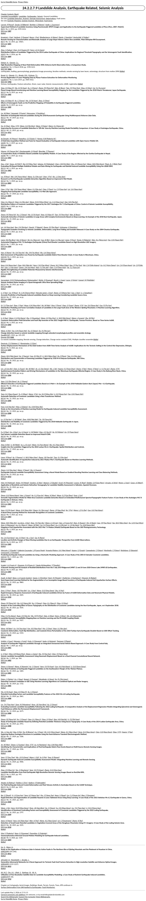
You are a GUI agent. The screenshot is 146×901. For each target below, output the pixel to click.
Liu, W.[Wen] (5, 113)
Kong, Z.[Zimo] (60, 616)
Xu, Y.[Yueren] (24, 356)
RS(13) (3, 232)
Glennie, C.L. (14, 63)
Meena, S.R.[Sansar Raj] (10, 151)
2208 (9, 413)
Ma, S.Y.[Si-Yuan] (21, 88)
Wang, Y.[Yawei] (23, 470)
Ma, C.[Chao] (47, 629)
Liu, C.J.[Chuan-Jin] (74, 795)
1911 (9, 132)
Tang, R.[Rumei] (53, 757)
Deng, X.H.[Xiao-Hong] (86, 732)
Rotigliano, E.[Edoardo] (129, 550)
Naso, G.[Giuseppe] (22, 833)
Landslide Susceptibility (9, 16)
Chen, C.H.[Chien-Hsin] (58, 267)
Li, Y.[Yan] (4, 654)
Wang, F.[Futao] (42, 126)
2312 (9, 635)
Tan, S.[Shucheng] (22, 770)
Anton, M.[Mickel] (22, 483)
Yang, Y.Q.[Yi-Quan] (36, 770)
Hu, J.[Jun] (30, 538)
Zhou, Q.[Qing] (86, 88)
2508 (9, 802)
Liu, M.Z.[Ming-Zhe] (46, 394)
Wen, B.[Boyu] (60, 88)
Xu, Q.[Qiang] (33, 331)
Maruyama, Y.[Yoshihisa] (36, 113)
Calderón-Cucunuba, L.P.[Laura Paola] (31, 550)
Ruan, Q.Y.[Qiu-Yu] (23, 616)
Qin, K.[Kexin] (91, 523)
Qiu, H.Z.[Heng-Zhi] (24, 603)
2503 (9, 776)
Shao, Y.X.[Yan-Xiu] (37, 523)
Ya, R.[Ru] (43, 757)
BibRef (3, 33)
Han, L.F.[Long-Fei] (66, 523)
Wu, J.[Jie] (53, 369)
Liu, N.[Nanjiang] (40, 745)
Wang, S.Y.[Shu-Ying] (48, 318)
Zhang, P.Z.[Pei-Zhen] (51, 227)
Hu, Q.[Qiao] (5, 126)
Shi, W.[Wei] (45, 305)
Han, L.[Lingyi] (25, 495)
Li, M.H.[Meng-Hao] (93, 808)
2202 (9, 325)
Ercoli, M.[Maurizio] (66, 483)
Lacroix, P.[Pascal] (7, 25)
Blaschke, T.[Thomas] (46, 151)
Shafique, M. (26, 872)
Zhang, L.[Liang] (32, 654)
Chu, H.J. (11, 872)
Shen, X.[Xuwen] (80, 523)
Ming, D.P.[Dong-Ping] (17, 654)
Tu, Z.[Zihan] (23, 394)
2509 (9, 814)
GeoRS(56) (5, 67)
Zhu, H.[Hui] (59, 591)
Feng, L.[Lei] (78, 495)
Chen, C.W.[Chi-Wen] (62, 164)
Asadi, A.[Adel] (6, 578)
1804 (9, 69)
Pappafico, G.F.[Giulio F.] (27, 139)
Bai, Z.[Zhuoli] (6, 795)
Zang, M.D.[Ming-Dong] (20, 808)
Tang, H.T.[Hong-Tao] (32, 795)
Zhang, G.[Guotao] (18, 745)
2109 (9, 299)
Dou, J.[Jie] (5, 164)
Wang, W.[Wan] (7, 629)
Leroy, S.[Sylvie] (71, 280)
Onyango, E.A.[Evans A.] (26, 565)
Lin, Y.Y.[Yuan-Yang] (71, 432)
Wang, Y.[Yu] (33, 394)
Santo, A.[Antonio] (49, 641)
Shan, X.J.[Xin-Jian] (22, 202)
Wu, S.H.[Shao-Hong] (48, 253)
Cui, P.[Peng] (13, 293)
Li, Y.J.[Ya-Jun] (104, 369)
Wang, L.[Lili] (34, 757)
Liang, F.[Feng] (70, 240)
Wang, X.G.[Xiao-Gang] (48, 821)
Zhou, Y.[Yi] (15, 126)
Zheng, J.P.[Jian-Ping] (57, 510)
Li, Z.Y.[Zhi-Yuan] (74, 719)
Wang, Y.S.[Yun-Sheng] (40, 445)
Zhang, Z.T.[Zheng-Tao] (62, 293)
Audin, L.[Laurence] (52, 25)
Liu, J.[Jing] (32, 591)
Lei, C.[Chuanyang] (65, 821)
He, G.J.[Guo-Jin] (37, 495)
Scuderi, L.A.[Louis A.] (9, 565)
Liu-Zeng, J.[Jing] (24, 523)
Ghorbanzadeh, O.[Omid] (29, 151)
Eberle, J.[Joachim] (65, 37)
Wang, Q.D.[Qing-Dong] (45, 591)
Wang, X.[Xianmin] (21, 667)
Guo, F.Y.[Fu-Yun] (106, 305)
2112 (9, 312)
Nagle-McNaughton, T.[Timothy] (48, 565)
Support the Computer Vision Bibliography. (34, 897)
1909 (9, 107)
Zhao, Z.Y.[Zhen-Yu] (8, 770)
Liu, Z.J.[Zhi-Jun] (61, 525)
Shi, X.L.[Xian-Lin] (33, 240)
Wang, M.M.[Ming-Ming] (39, 202)
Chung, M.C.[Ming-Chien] (59, 265)
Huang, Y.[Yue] (127, 732)
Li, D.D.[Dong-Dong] (78, 667)
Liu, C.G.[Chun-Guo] (56, 202)
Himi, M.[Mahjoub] (8, 483)
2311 (9, 622)
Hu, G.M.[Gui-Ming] (136, 523)
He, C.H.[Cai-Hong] (8, 538)
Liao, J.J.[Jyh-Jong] (11, 267)
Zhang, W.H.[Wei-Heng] (9, 356)
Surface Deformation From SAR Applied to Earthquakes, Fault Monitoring (28, 887)
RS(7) (3, 42)
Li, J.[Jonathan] (86, 293)
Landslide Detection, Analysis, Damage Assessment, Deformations (31, 18)
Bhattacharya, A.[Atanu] (49, 37)
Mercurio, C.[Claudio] (9, 550)
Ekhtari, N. (5, 63)
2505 (9, 789)
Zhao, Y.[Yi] (117, 732)
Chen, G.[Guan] (68, 305)
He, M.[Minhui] (58, 432)
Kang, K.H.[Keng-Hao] (9, 265)
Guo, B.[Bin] (45, 240)
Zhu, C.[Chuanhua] (33, 318)
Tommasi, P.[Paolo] (64, 641)
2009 (9, 196)
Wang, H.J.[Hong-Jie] (56, 126)
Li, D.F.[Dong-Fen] (60, 394)
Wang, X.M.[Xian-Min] (24, 510)
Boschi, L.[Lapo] (59, 280)
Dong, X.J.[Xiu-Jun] (57, 240)
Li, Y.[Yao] (4, 293)
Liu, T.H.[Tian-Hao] (8, 705)
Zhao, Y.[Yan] (18, 305)
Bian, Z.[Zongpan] (87, 795)
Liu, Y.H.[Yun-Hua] (20, 629)
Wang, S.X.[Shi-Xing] (27, 126)
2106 (9, 259)
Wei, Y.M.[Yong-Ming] (19, 177)
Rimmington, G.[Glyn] (28, 343)
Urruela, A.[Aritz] (111, 483)
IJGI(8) (3, 105)
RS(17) (3, 774)
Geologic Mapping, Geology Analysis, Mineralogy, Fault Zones (30, 21)
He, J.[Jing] (14, 432)
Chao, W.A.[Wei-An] (25, 265)
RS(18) (3, 838)
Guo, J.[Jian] (75, 293)
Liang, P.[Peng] (6, 457)
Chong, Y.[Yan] (81, 369)
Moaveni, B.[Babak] (89, 578)
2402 (9, 660)
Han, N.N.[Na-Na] (71, 202)
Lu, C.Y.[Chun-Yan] (60, 189)
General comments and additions (13, 895)
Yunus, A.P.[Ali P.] (16, 164)
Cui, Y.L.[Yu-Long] (99, 88)
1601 (9, 44)
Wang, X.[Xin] (6, 331)
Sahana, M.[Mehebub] (46, 164)
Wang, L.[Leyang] (78, 318)
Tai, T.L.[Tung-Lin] (73, 267)
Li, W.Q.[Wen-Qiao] (49, 356)
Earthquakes (31, 16)
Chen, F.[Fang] (48, 189)
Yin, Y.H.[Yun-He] (18, 253)
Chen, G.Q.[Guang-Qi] (21, 50)
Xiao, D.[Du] (17, 732)
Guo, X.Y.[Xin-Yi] (36, 356)
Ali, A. (34, 872)
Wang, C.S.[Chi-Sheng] (17, 318)
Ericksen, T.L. (33, 75)
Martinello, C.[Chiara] (112, 550)
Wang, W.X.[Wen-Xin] (9, 523)
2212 (9, 464)
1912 (9, 879)
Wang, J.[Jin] (5, 808)
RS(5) (3, 29)
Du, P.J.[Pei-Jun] (44, 331)
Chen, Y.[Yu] (47, 177)
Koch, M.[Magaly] (54, 578)
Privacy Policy (23, 2)
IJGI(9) (3, 206)
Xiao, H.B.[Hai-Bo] (60, 719)
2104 (9, 234)
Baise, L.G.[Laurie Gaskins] (22, 578)
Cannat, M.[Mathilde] (86, 280)
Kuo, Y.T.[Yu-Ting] (76, 265)
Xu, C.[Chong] (33, 88)
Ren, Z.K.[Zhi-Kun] (21, 227)
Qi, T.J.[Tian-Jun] (7, 305)
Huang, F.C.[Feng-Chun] (66, 369)
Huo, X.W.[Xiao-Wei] (55, 745)
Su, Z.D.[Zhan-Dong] (63, 808)
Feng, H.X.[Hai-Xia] (8, 407)
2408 (9, 698)
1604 (9, 56)
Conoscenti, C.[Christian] (10, 553)
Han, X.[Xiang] (6, 253)
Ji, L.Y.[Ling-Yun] (17, 795)
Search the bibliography (9, 897)
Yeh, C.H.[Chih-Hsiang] (91, 265)
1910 (9, 120)
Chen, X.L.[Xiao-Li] (7, 202)
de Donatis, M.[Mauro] (9, 139)
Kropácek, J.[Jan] (7, 37)
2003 (9, 183)
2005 (9, 208)
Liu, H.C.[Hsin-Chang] (108, 265)
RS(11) (3, 92)
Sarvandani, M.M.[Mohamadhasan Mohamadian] (19, 280)
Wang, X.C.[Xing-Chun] (69, 732)
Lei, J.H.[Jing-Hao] (7, 227)
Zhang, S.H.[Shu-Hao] (9, 470)
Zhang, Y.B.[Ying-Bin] (19, 591)
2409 (9, 739)
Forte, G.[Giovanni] (35, 641)
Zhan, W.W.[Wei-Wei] (30, 419)
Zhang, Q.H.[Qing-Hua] (53, 770)
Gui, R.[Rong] (39, 538)
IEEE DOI (4, 69)
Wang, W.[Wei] (33, 525)
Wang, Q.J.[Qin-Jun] (35, 177)
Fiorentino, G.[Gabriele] (38, 833)
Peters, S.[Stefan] (7, 679)
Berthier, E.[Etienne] (37, 25)
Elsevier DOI (5, 337)
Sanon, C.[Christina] (40, 578)
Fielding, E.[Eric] (22, 783)
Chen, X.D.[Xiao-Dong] (104, 732)
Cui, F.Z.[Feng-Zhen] (47, 525)
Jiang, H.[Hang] (6, 821)
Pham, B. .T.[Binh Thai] (113, 164)
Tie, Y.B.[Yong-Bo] (45, 419)
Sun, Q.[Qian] (21, 538)
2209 (9, 451)
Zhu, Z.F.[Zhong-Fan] (78, 164)
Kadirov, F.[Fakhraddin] (37, 783)
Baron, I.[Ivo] (34, 37)
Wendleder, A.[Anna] (46, 679)
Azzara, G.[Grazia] (78, 550)
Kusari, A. (4, 75)
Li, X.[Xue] (4, 318)
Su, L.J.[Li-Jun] (26, 445)
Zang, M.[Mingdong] (23, 705)
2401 (9, 648)
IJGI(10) (4, 257)
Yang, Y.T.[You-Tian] (8, 757)
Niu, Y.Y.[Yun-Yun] (45, 654)
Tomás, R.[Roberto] (84, 240)
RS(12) (3, 181)
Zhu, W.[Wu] (89, 318)
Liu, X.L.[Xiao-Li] (21, 525)
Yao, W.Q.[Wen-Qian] (120, 523)
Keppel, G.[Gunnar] (31, 679)
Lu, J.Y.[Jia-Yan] (6, 419)
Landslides (22, 16)
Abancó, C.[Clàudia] (50, 483)
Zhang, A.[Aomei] (7, 667)
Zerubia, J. (25, 860)
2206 (9, 363)
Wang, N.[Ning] (50, 495)
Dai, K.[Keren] (21, 240)
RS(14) (3, 322)
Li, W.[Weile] (17, 419)
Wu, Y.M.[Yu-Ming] (32, 253)
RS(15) (3, 502)
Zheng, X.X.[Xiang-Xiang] (10, 495)
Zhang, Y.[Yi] (78, 305)
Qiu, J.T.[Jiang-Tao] (47, 795)
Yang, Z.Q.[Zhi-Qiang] (9, 381)
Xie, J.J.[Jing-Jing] (59, 177)
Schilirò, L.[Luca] (7, 641)
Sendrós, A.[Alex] (36, 483)
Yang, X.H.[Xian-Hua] (21, 821)
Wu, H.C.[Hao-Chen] (56, 445)
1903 (9, 145)
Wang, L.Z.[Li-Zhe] (80, 510)
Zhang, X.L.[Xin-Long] (41, 510)
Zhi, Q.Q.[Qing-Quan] (52, 732)
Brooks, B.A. (23, 75)
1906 (9, 82)
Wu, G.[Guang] (35, 470)
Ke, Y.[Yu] (69, 510)
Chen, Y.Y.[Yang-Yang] (60, 654)
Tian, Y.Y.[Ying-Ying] (73, 88)
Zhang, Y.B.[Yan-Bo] (46, 457)
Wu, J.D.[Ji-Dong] (22, 757)
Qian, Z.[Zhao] (49, 616)
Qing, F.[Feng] (56, 305)
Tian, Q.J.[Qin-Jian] (74, 356)
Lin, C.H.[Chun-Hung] (124, 265)
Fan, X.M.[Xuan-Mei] (115, 240)
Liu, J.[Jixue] (18, 679)
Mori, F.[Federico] (7, 833)
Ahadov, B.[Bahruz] (8, 783)
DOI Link (4, 31)
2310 (9, 584)
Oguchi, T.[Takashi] (36, 227)
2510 (9, 827)
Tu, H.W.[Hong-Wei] (87, 525)
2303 (9, 504)
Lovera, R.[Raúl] (80, 483)
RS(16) (3, 646)
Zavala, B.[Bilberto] (22, 25)
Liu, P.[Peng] (5, 177)
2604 (9, 840)
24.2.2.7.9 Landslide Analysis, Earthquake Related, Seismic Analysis (72, 8)
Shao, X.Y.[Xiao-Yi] (7, 88)
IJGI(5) (3, 54)
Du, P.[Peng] (61, 356)
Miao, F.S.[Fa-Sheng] (8, 616)
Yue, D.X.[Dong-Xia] (91, 305)
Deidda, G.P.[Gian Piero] (95, 483)
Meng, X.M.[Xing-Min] (32, 305)
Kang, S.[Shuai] (60, 795)
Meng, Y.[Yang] (93, 369)
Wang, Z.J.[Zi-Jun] (51, 523)
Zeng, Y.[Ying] (6, 591)
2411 (9, 764)
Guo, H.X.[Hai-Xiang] (95, 510)
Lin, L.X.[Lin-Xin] (7, 369)
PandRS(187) (5, 335)
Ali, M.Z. (4, 872)
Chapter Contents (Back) (10, 14)
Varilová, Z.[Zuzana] (21, 37)
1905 (9, 94)
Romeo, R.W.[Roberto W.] (46, 139)
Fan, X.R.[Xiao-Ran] (34, 629)
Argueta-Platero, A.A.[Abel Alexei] (58, 550)
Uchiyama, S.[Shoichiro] (68, 227)
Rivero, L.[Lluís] (124, 483)
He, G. (3, 847)
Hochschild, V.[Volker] (81, 37)
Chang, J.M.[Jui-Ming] (27, 267)
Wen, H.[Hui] (34, 821)
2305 (9, 544)
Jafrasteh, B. (5, 860)
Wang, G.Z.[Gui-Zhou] (65, 495)
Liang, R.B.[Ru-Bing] (8, 240)
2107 (9, 274)
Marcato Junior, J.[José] (44, 293)
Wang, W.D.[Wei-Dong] (95, 164)
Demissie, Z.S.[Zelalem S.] (10, 343)
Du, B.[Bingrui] (28, 732)
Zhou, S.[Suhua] (6, 50)
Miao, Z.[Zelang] (22, 407)
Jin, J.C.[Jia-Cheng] (42, 369)
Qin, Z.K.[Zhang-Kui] (74, 616)
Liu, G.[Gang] (23, 432)
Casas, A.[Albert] (137, 483)
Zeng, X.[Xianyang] (8, 525)
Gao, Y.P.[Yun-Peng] (104, 523)
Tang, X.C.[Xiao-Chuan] (9, 394)
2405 (9, 673)
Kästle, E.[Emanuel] (46, 280)
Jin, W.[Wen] (5, 745)
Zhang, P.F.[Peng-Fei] (46, 88)
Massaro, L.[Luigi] (20, 641)
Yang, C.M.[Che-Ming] (41, 265)
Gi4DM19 (4, 877)
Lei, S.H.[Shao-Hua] (75, 189)
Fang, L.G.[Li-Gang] (37, 50)
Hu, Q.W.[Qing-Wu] (36, 407)
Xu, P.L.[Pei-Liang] (61, 679)
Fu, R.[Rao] (5, 432)
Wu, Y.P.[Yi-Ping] (37, 616)
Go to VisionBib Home (9, 2)
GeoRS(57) (5, 80)
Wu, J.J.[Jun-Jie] (6, 732)
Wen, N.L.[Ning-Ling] (99, 240)
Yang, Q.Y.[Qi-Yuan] (8, 510)
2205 (12, 337)
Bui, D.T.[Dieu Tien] (30, 164)
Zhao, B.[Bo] (5, 445)
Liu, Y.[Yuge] (39, 732)
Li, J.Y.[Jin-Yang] (73, 525)
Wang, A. (9, 847)
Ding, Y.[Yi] (29, 745)
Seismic (40, 16)
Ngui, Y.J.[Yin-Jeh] (42, 267)
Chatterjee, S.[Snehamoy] (71, 578)
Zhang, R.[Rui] (77, 821)
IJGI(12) (4, 557)
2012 (9, 221)
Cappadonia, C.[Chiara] (94, 550)
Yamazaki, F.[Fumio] (18, 113)
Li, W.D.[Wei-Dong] (64, 318)
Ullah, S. (18, 872)
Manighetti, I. (16, 860)
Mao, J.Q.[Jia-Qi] (45, 432)
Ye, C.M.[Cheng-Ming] (27, 293)
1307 (9, 31)
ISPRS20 (4, 851)
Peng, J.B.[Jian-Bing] (39, 705)
